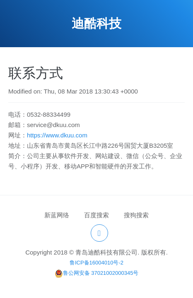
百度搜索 (96, 215)
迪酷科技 (96, 23)
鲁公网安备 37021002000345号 (97, 273)
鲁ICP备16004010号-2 (96, 263)
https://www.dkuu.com (57, 135)
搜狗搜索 (136, 215)
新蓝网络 (56, 215)
